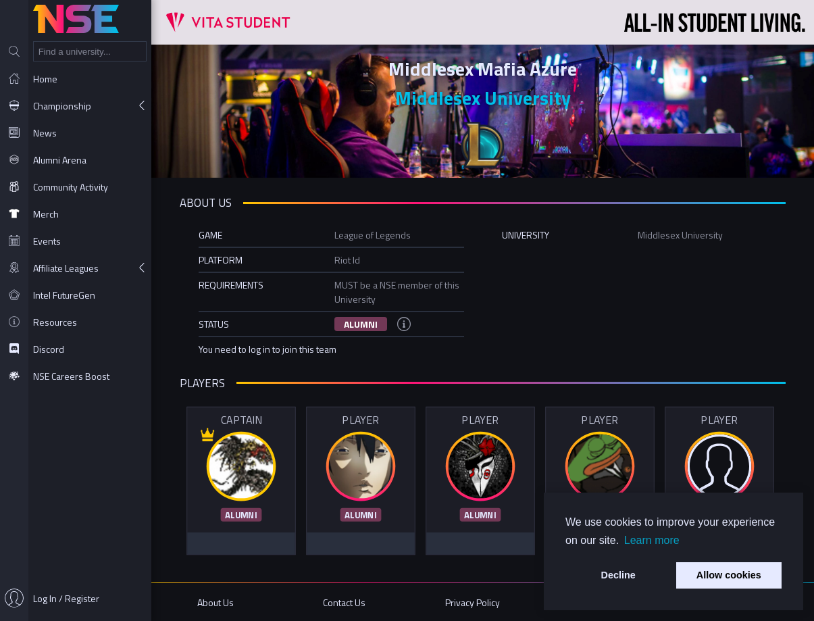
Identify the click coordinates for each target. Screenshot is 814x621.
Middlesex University (483, 97)
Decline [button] (618, 575)
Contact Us (344, 602)
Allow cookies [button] (728, 575)
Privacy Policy (472, 602)
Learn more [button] (652, 540)
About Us (215, 602)
